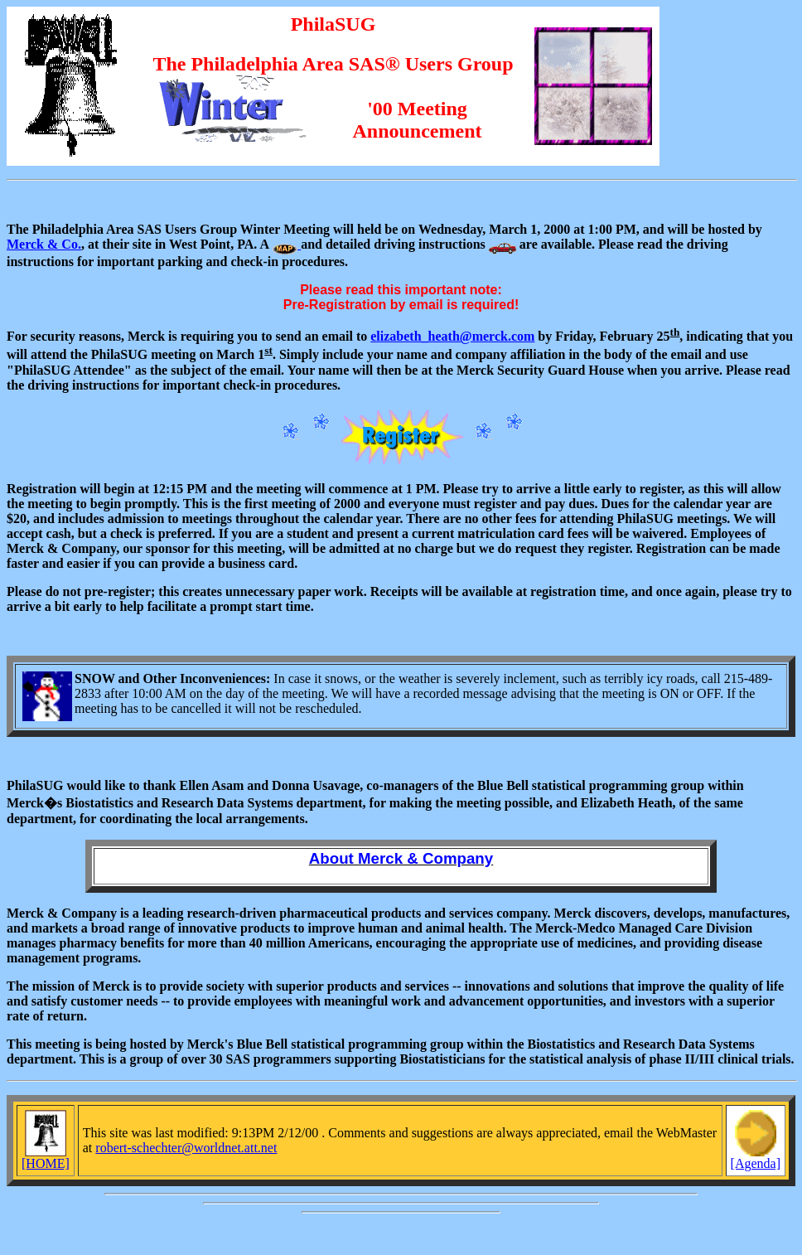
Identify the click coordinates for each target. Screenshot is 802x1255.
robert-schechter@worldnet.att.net (186, 1148)
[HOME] (46, 1157)
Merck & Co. (44, 244)
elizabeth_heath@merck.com (452, 336)
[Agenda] (755, 1157)
